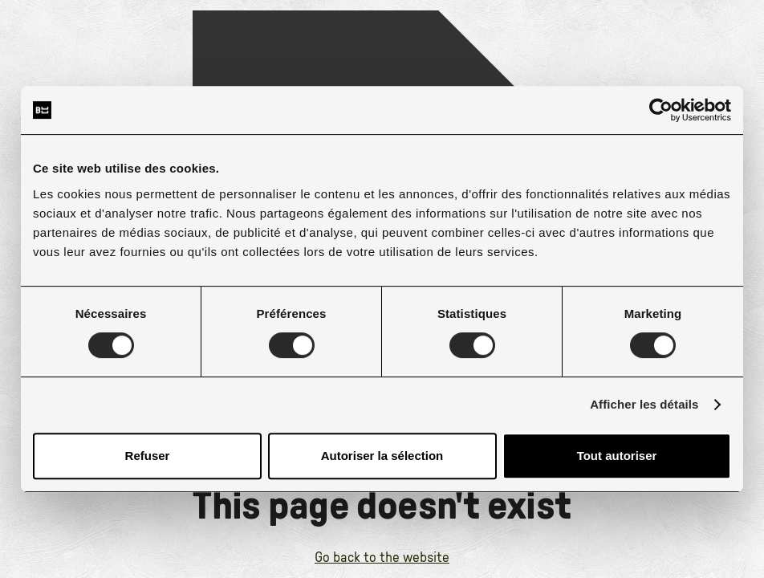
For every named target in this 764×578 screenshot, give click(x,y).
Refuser (147, 455)
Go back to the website (382, 557)
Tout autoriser (617, 455)
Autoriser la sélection (382, 455)
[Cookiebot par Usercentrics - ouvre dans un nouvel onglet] (661, 110)
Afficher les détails (644, 404)
